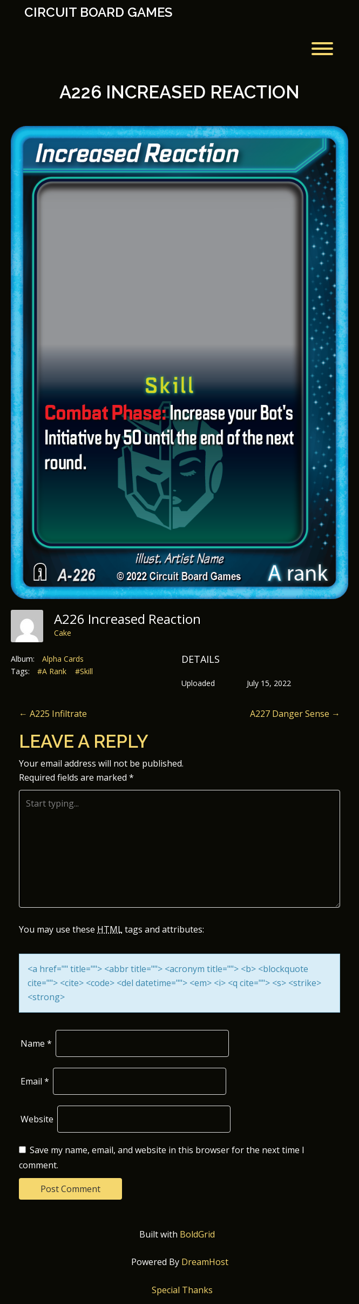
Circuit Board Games (98, 12)
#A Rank (51, 671)
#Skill (84, 671)
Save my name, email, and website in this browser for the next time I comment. (161, 1157)
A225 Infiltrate (53, 714)
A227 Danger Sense (295, 714)
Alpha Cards (63, 659)
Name (36, 1043)
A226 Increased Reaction (179, 92)
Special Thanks (182, 1290)
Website (37, 1119)
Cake (62, 633)
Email (35, 1081)
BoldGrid (197, 1234)
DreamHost (204, 1262)
